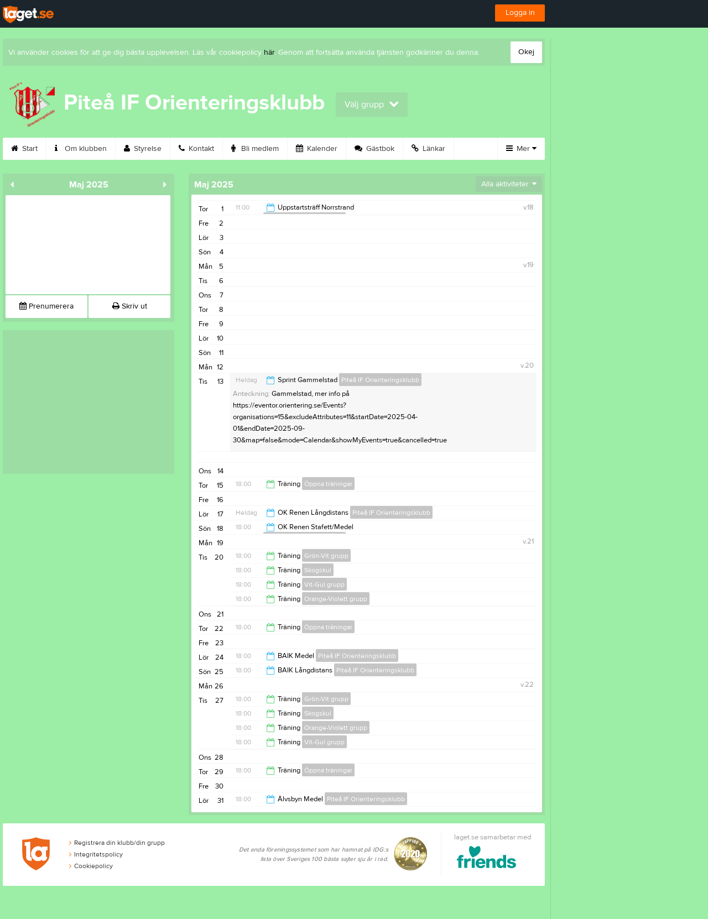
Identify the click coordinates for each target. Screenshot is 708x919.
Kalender (316, 149)
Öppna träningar (328, 483)
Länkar (428, 149)
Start (24, 149)
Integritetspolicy (96, 854)
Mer (521, 149)
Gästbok (374, 149)
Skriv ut (129, 306)
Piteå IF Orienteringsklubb (380, 379)
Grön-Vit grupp (326, 555)
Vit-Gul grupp (324, 584)
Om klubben (81, 149)
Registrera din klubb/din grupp (117, 842)
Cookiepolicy (91, 865)
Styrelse (143, 149)
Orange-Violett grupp (335, 598)
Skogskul (317, 570)
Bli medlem (255, 149)
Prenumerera (46, 306)
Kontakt (196, 149)
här (269, 53)
